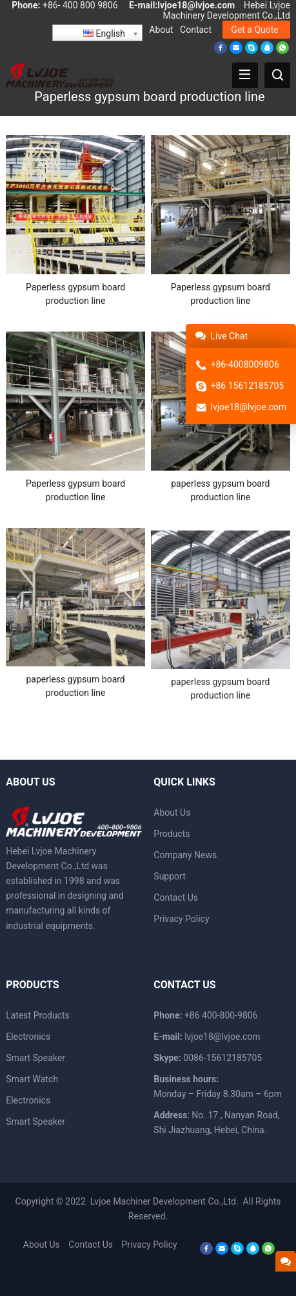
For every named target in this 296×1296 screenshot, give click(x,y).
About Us (171, 812)
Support (169, 876)
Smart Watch (32, 1079)
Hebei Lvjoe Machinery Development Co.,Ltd (226, 10)
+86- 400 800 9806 (80, 5)
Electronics (28, 1036)
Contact (196, 29)
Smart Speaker (35, 1058)
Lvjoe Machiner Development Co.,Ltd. (165, 1201)
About (161, 29)
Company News (185, 855)
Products (171, 834)
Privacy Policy (181, 919)
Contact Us (175, 897)
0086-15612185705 (222, 1058)
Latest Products (38, 1015)
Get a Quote (254, 29)
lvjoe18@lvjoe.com (196, 5)
